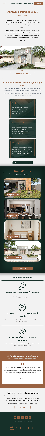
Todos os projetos (22, 268)
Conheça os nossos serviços (22, 162)
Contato (39, 3)
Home (13, 3)
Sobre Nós (19, 3)
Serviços (30, 3)
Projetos (25, 3)
